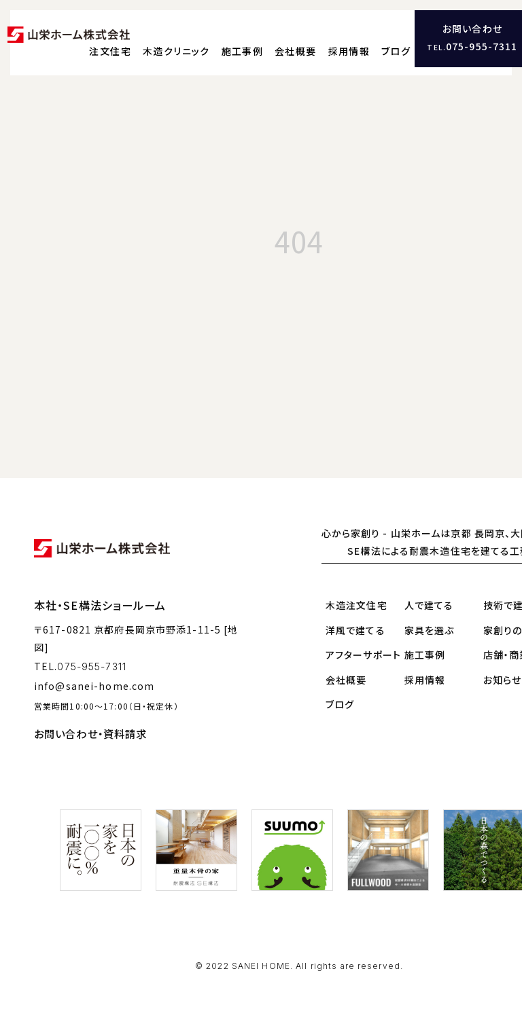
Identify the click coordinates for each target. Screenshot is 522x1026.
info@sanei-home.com (94, 676)
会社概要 (357, 37)
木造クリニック (238, 37)
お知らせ (502, 669)
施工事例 (304, 37)
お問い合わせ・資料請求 (90, 723)
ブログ (457, 37)
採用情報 (410, 37)
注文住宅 (173, 37)
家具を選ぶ (429, 620)
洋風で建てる (355, 620)
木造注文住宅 (356, 595)
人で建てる (429, 595)
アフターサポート (363, 645)
